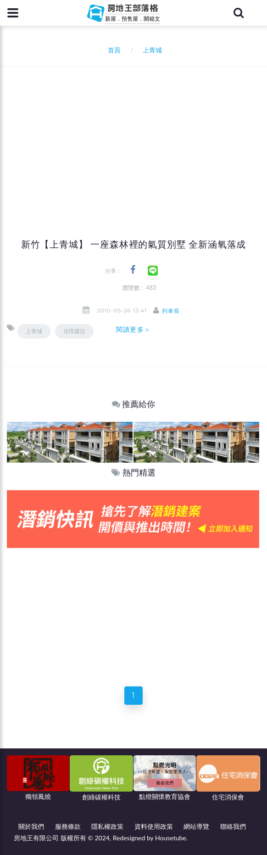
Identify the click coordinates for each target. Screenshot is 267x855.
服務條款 (68, 826)
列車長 (171, 310)
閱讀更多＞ (133, 329)
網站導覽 (196, 826)
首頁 (113, 50)
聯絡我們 (233, 826)
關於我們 (31, 826)
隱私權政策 (107, 826)
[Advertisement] (137, 135)
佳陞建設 (74, 331)
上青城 (34, 331)
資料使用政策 (153, 826)
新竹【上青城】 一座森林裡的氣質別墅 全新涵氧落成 (133, 244)
